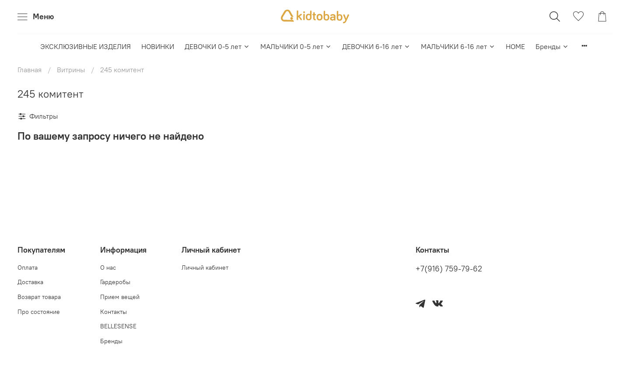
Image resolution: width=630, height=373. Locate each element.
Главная (30, 69)
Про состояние (39, 312)
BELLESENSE (118, 326)
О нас (108, 267)
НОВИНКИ (157, 46)
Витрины (71, 69)
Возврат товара (39, 297)
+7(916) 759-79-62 (449, 269)
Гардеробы (115, 282)
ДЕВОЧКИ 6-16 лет (376, 46)
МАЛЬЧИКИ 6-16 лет (458, 46)
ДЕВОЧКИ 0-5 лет (217, 46)
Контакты (113, 312)
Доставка (30, 282)
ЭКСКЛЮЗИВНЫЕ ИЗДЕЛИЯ (85, 46)
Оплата (28, 267)
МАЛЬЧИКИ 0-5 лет (296, 46)
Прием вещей (120, 297)
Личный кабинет (205, 267)
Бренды (552, 46)
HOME (515, 46)
